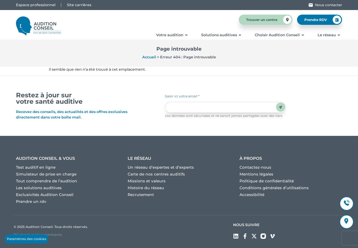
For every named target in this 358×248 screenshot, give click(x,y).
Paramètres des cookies (26, 239)
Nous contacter (328, 5)
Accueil (149, 57)
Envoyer (280, 107)
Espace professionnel (35, 5)
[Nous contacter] (311, 5)
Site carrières (79, 5)
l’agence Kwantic (49, 234)
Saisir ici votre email (182, 96)
